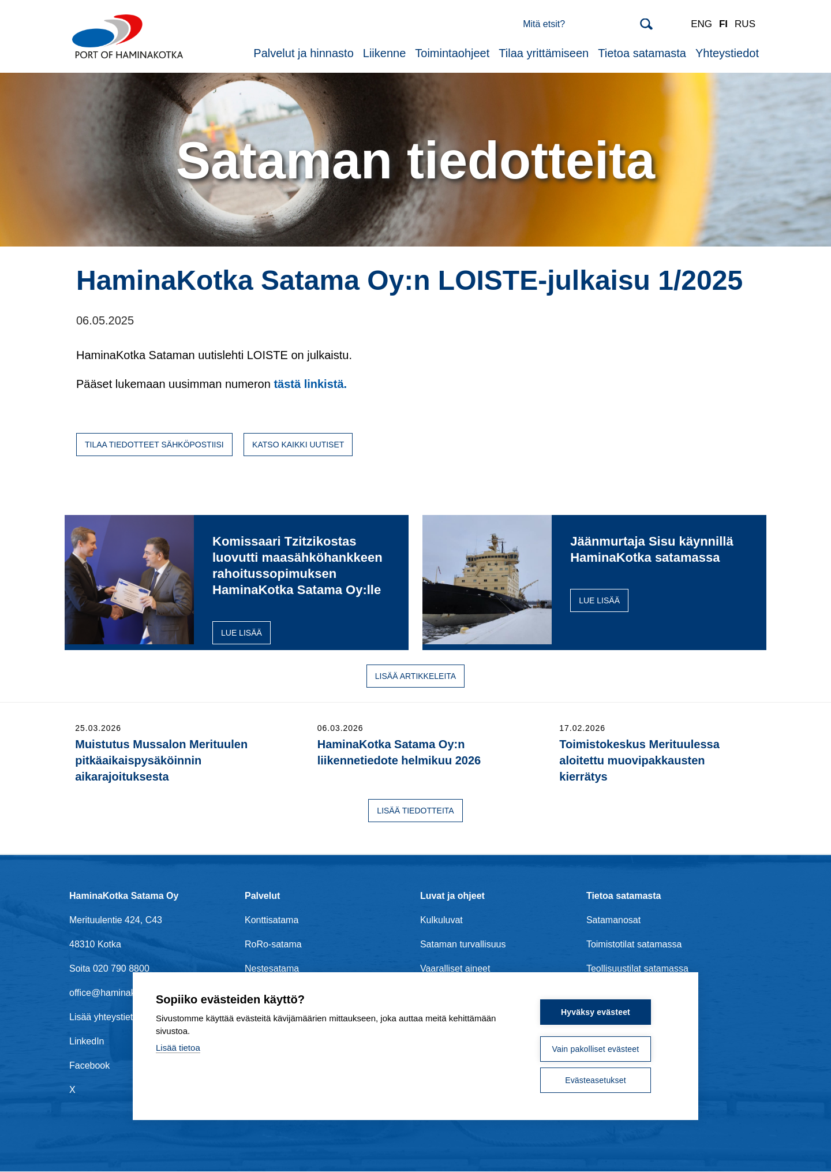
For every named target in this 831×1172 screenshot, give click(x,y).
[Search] (587, 24)
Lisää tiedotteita (415, 810)
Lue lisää (241, 632)
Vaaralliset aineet (455, 968)
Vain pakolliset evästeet (595, 1049)
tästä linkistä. (310, 384)
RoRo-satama (273, 944)
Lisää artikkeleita (415, 676)
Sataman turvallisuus (463, 944)
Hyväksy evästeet (595, 1012)
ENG (701, 23)
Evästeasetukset (595, 1080)
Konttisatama (271, 920)
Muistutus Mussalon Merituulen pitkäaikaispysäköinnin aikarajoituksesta (161, 760)
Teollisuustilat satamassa (637, 968)
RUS (745, 23)
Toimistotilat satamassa (634, 944)
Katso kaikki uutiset (298, 444)
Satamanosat (613, 920)
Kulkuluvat (441, 920)
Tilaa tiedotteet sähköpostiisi (154, 444)
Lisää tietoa (178, 1047)
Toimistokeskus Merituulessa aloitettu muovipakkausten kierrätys (639, 760)
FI (723, 23)
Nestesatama (272, 968)
